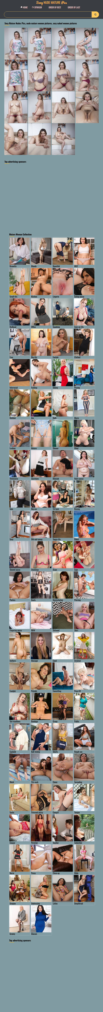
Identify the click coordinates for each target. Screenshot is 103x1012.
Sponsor (37, 7)
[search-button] (95, 14)
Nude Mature (51, 2)
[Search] (51, 14)
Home (25, 7)
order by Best (55, 7)
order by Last (74, 7)
